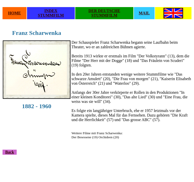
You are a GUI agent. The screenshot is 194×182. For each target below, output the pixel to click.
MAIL (144, 13)
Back (9, 152)
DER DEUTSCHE (104, 11)
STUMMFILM (51, 15)
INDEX (51, 11)
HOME (14, 13)
